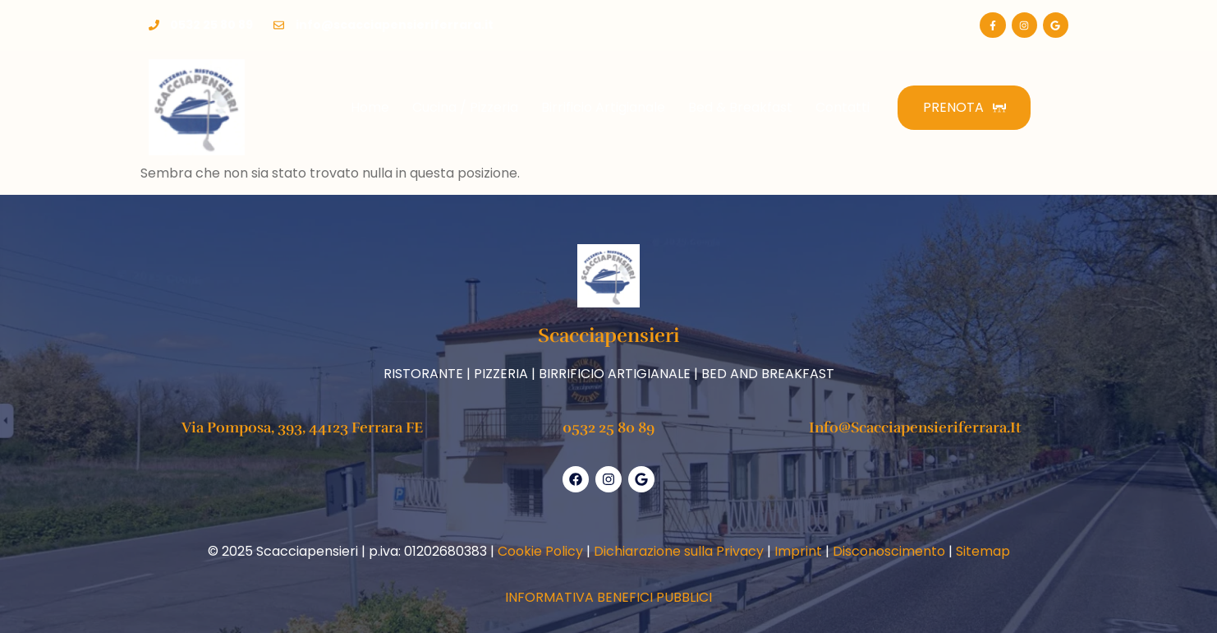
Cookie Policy (540, 551)
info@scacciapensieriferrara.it (915, 427)
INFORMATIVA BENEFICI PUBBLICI (608, 597)
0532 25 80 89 (608, 427)
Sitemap (983, 551)
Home (370, 107)
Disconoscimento (889, 551)
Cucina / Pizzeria (465, 107)
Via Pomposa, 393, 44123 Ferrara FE (302, 427)
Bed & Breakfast (740, 107)
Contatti (842, 107)
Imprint (798, 551)
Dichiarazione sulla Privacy (679, 551)
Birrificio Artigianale (603, 107)
